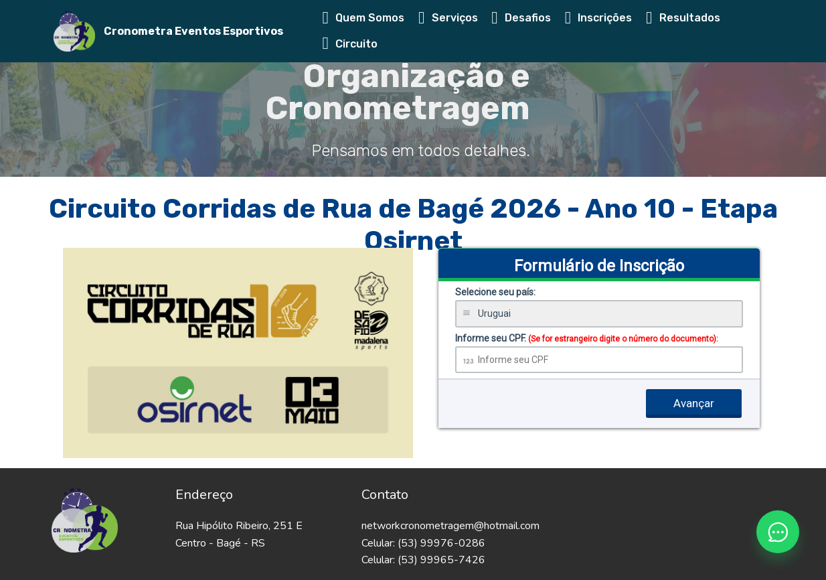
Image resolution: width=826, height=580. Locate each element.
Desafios (521, 17)
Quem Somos (364, 17)
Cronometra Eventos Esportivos (193, 31)
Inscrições (599, 17)
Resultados (683, 17)
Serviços (448, 17)
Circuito (350, 44)
